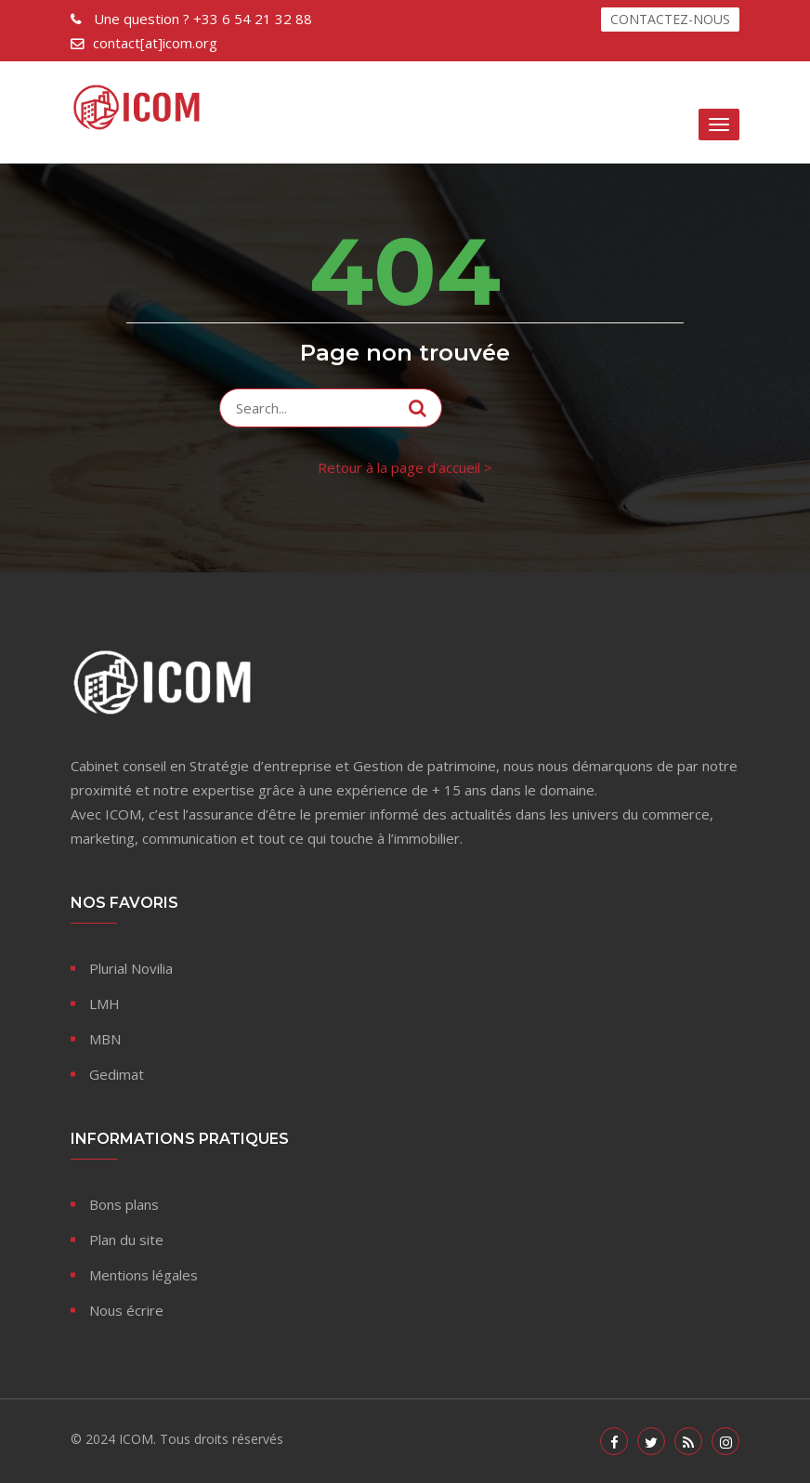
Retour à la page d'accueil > (405, 467)
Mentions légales (143, 1275)
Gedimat (116, 1074)
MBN (105, 1039)
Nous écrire (126, 1310)
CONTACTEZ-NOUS (670, 19)
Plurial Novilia (131, 968)
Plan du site (126, 1239)
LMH (104, 1003)
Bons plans (124, 1204)
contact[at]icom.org (155, 42)
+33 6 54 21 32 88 (201, 18)
